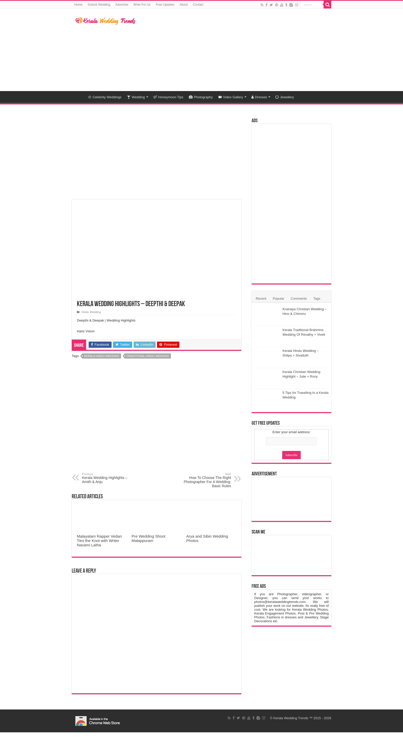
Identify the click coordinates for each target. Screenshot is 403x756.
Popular (278, 298)
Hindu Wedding (91, 312)
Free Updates (165, 4)
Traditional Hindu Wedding (147, 356)
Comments (299, 298)
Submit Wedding (99, 4)
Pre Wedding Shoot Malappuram (149, 538)
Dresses (259, 97)
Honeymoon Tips (168, 97)
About (184, 4)
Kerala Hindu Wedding (101, 356)
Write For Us (142, 4)
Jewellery (284, 97)
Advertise (121, 4)
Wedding (136, 97)
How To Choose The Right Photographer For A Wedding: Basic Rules (204, 480)
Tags (316, 298)
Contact (198, 4)
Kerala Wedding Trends (290, 718)
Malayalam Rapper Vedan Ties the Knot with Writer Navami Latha (99, 540)
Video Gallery (230, 97)
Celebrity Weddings (104, 97)
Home (78, 4)
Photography (201, 97)
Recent (261, 298)
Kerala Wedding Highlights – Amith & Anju (108, 478)
